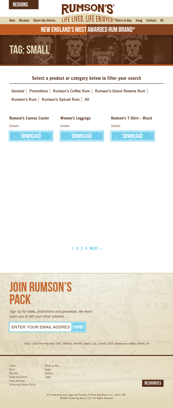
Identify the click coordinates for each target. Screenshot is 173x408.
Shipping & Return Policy (22, 384)
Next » (95, 248)
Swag (139, 20)
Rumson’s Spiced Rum (61, 99)
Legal (48, 376)
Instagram (140, 369)
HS (162, 20)
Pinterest (155, 369)
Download (31, 136)
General (17, 91)
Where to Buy (123, 20)
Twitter (125, 369)
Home (12, 365)
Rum (12, 20)
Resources (152, 383)
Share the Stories (44, 20)
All (87, 99)
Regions (20, 4)
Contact (151, 20)
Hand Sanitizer (17, 380)
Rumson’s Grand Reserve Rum (120, 91)
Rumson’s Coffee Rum (71, 91)
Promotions (38, 91)
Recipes (24, 20)
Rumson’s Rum (24, 99)
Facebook (110, 369)
